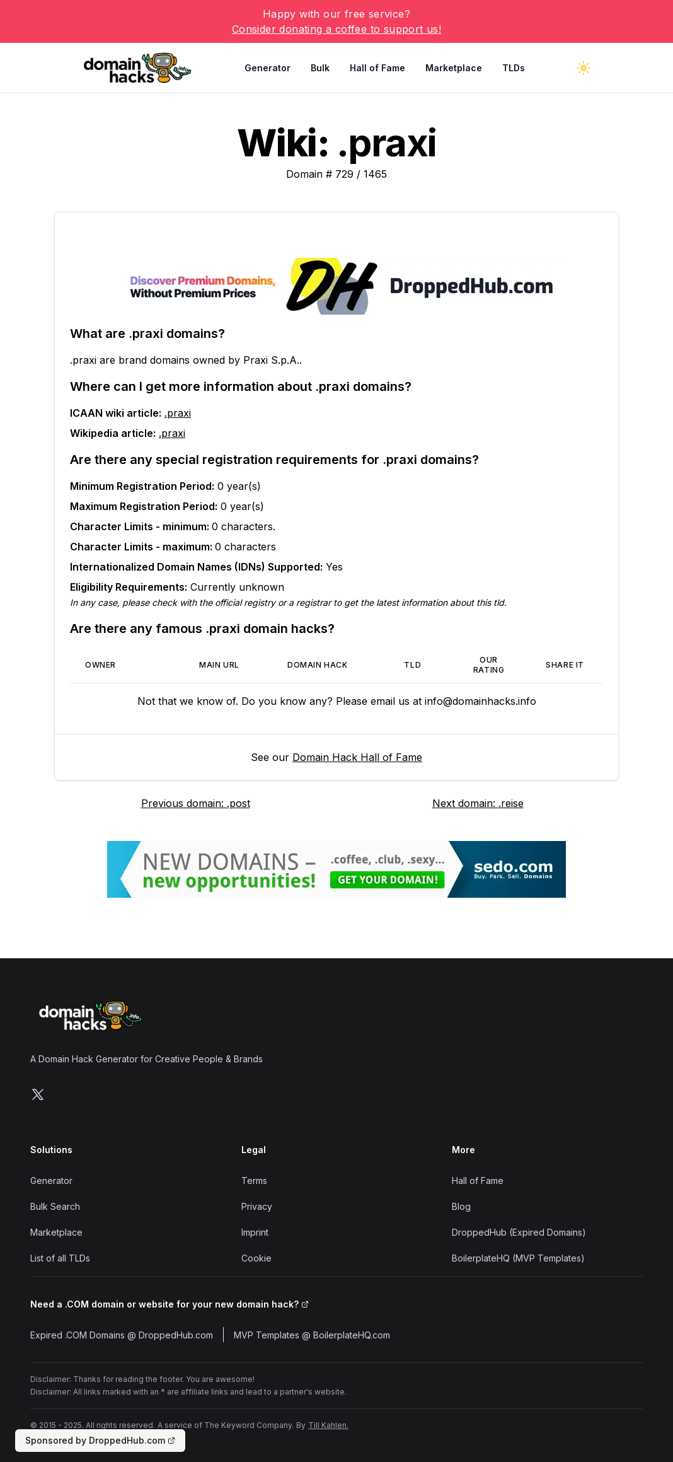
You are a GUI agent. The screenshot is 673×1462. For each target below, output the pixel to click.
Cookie (256, 1258)
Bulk (320, 68)
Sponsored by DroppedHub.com (100, 1440)
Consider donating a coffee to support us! (336, 29)
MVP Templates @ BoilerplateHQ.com (312, 1335)
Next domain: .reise (478, 803)
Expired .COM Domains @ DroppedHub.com (121, 1335)
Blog (461, 1206)
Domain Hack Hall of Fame (357, 757)
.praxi (177, 413)
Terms (254, 1180)
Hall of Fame (377, 68)
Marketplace (453, 68)
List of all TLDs (60, 1258)
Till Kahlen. (328, 1425)
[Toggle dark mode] (583, 68)
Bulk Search (55, 1206)
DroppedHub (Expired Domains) (519, 1232)
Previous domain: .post (195, 803)
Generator (267, 68)
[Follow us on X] (37, 1094)
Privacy (256, 1206)
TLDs (513, 68)
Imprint (254, 1232)
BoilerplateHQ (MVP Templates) (518, 1258)
